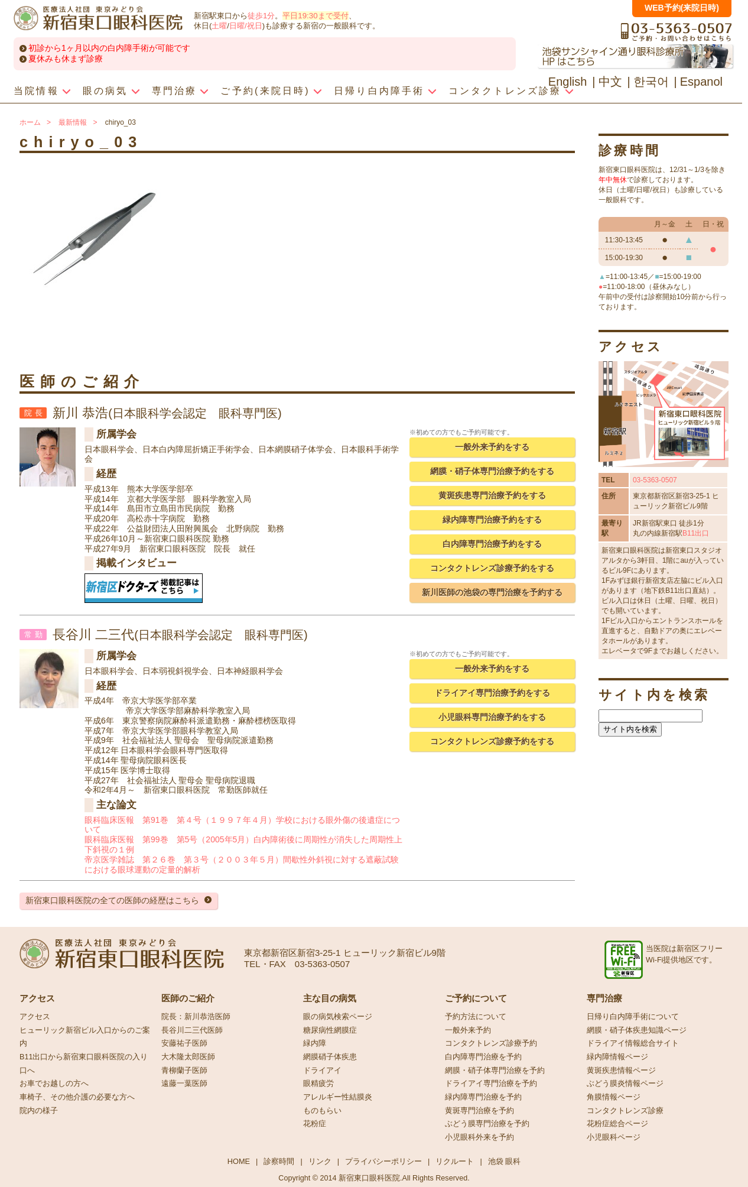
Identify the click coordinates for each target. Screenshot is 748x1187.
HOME (238, 1161)
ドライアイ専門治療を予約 (491, 1083)
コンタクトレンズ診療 (625, 1111)
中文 (610, 81)
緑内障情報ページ (617, 1057)
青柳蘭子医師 (184, 1070)
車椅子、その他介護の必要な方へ (77, 1097)
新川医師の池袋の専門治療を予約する (492, 592)
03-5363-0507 (655, 480)
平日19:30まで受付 (315, 15)
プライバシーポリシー (383, 1161)
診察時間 (279, 1161)
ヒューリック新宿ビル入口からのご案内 (84, 1037)
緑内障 (314, 1043)
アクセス (34, 1017)
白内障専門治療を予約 (483, 1057)
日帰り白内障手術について (633, 1017)
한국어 (651, 81)
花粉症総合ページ (617, 1124)
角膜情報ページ (613, 1097)
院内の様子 (38, 1111)
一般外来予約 (468, 1030)
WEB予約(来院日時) (682, 7)
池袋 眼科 (504, 1161)
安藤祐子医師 (184, 1043)
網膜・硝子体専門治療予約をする (492, 471)
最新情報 (72, 122)
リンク (319, 1161)
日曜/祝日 (245, 25)
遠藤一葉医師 (184, 1083)
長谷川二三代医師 (192, 1030)
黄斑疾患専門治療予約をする (492, 495)
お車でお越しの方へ (54, 1083)
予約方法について (475, 1017)
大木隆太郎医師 (188, 1057)
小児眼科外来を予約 (479, 1137)
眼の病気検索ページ (337, 1017)
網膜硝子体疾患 (330, 1057)
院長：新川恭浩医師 (195, 1017)
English (567, 81)
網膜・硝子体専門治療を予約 (495, 1070)
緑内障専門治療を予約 (483, 1097)
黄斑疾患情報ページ (621, 1070)
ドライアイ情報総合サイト (633, 1043)
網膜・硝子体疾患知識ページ (637, 1030)
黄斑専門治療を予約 (479, 1111)
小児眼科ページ (613, 1137)
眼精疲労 (318, 1083)
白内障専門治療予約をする (492, 544)
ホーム (30, 122)
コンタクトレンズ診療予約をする (492, 568)
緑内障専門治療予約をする (492, 519)
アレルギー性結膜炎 (337, 1097)
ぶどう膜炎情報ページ (625, 1083)
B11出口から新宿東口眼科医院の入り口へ (83, 1064)
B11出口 (695, 533)
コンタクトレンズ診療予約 (491, 1043)
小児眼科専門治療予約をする (492, 717)
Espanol (701, 81)
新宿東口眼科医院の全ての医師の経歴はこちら (112, 900)
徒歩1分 (261, 15)
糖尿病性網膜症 (330, 1030)
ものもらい (322, 1111)
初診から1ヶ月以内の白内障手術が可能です (109, 48)
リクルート (454, 1161)
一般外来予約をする (492, 447)
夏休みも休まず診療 (65, 58)
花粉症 (314, 1124)
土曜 (219, 25)
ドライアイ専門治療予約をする (492, 693)
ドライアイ (322, 1070)
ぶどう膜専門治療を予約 (487, 1124)
